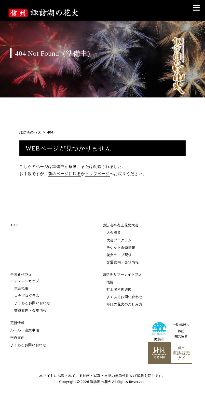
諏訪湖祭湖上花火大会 (121, 225)
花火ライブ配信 (119, 254)
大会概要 (114, 232)
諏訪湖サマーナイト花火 (122, 274)
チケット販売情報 (121, 247)
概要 (110, 282)
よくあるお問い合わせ (32, 302)
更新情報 (17, 322)
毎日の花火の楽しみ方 (125, 304)
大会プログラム (119, 240)
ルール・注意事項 (24, 330)
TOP (14, 225)
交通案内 (17, 337)
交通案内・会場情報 (123, 262)
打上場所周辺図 (119, 289)
